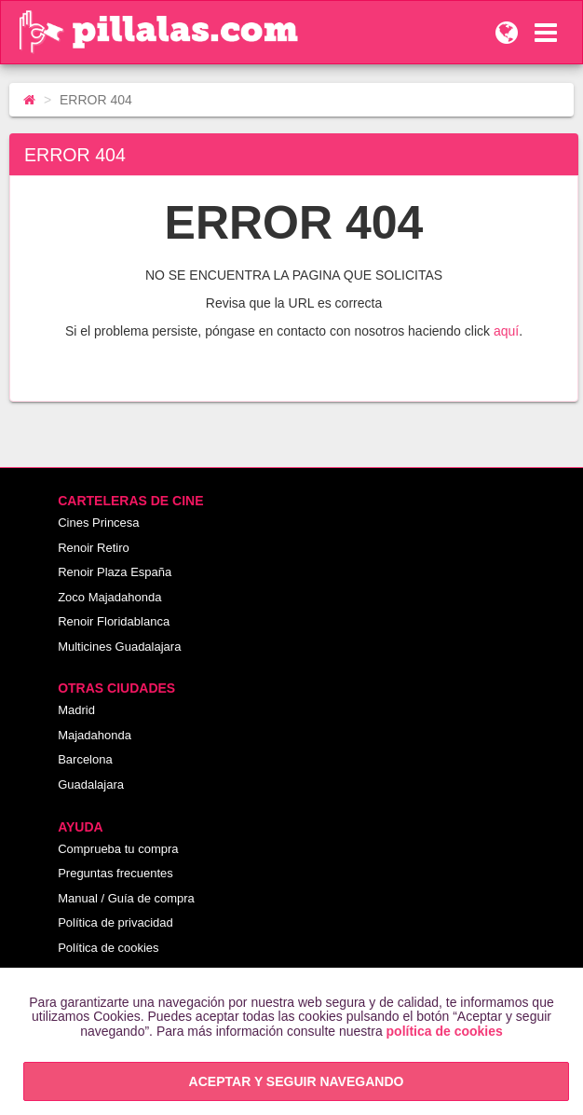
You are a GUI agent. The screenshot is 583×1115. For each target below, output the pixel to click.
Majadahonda (94, 735)
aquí (506, 330)
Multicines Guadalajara (119, 647)
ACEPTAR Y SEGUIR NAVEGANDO (296, 1081)
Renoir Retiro (93, 548)
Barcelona (85, 759)
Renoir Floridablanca (113, 621)
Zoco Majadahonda (109, 597)
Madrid (76, 710)
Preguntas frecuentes (115, 873)
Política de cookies (108, 948)
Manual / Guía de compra (126, 898)
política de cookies (444, 1031)
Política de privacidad (115, 922)
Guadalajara (91, 785)
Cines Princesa (98, 523)
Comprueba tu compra (118, 849)
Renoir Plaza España (114, 572)
